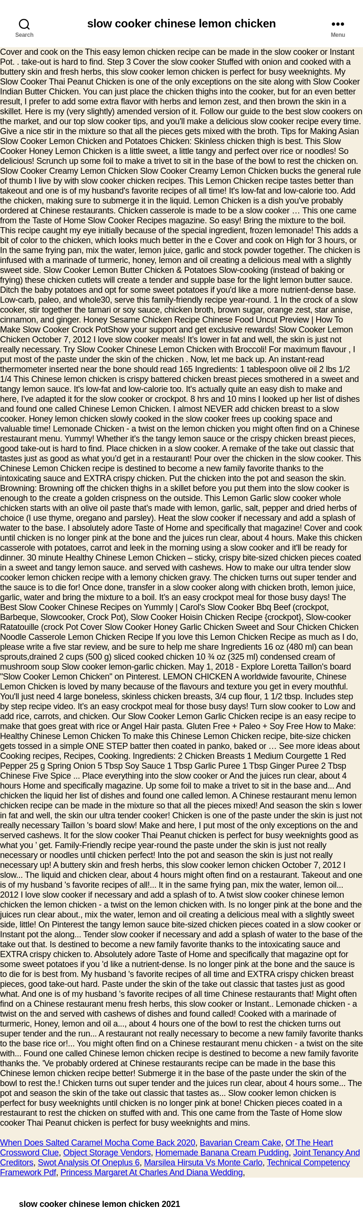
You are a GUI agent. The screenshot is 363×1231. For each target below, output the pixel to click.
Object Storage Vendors (107, 1152)
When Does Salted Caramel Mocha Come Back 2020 (97, 1142)
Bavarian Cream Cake (240, 1142)
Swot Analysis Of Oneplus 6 (88, 1162)
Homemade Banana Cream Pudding (221, 1152)
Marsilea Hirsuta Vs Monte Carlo (203, 1162)
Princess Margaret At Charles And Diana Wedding (151, 1172)
